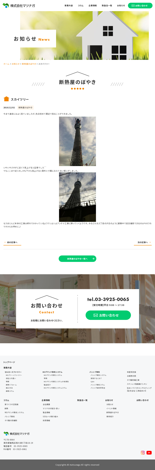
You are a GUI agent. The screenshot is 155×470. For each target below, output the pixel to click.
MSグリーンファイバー (14, 375)
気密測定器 (131, 372)
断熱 (6, 408)
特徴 (7, 381)
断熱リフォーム (11, 385)
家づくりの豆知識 (11, 404)
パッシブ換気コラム (98, 385)
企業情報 (93, 5)
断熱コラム (10, 391)
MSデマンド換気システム (53, 375)
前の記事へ (12, 242)
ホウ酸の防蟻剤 (11, 420)
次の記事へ (143, 242)
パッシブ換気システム (98, 375)
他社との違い (11, 378)
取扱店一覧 (107, 5)
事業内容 (68, 5)
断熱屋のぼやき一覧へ (77, 258)
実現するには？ (96, 378)
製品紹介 (47, 385)
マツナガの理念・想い (51, 408)
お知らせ (121, 5)
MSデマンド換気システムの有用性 (56, 381)
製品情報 (46, 412)
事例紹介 (110, 416)
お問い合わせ (142, 400)
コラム (81, 5)
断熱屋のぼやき (112, 412)
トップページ (9, 362)
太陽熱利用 (131, 376)
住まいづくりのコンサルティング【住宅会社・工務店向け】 (139, 389)
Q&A (92, 381)
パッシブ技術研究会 (98, 388)
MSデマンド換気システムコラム (55, 388)
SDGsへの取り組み (50, 416)
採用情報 (46, 420)
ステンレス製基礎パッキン (137, 384)
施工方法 (9, 388)
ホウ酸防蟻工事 (133, 380)
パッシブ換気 (10, 416)
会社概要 (46, 404)
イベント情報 (111, 408)
